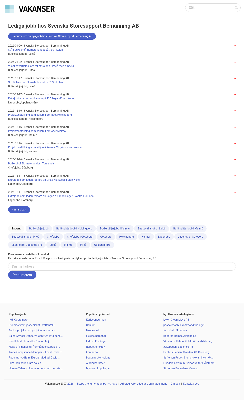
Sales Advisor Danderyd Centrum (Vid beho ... (36, 336)
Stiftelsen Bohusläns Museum (181, 368)
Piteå (83, 244)
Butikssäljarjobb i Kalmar (115, 228)
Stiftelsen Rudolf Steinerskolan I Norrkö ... (188, 357)
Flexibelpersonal (96, 336)
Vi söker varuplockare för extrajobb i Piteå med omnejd (41, 66)
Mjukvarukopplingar (98, 368)
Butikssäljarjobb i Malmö (188, 228)
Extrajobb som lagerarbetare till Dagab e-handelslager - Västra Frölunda (51, 196)
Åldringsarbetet (95, 363)
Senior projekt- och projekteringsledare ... (33, 330)
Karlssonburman (96, 319)
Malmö (68, 244)
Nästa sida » (19, 209)
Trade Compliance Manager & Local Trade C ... (36, 352)
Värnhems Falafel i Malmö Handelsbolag (187, 341)
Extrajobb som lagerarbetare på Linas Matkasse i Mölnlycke (44, 179)
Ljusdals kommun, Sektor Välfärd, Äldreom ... (190, 363)
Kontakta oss (191, 383)
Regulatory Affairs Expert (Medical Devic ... (34, 357)
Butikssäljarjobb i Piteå (25, 236)
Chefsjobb (53, 236)
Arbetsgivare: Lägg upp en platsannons (143, 383)
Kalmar (146, 236)
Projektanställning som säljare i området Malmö (37, 131)
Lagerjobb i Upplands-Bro (27, 244)
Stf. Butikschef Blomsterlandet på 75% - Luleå (35, 49)
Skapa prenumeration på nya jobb (97, 383)
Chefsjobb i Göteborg (80, 236)
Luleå (53, 244)
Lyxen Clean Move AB (176, 319)
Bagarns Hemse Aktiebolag (179, 336)
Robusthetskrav (95, 346)
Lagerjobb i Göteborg (190, 236)
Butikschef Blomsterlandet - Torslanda (31, 163)
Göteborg (105, 236)
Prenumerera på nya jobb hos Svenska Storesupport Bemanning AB (52, 36)
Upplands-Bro (102, 244)
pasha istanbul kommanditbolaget (183, 325)
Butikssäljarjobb (38, 228)
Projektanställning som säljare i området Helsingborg (40, 114)
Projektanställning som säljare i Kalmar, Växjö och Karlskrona (45, 147)
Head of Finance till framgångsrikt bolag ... (34, 346)
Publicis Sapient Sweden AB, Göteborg (186, 352)
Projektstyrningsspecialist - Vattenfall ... (32, 325)
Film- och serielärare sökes (25, 363)
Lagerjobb (164, 236)
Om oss (175, 383)
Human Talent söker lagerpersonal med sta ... (36, 368)
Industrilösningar (96, 341)
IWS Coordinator (18, 319)
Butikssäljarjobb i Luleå (152, 228)
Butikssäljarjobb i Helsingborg (74, 228)
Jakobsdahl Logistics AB (178, 346)
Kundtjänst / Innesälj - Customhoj (29, 341)
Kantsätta (92, 352)
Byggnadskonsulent (98, 357)
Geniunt (90, 325)
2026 (70, 383)
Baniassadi (92, 330)
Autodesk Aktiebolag (175, 330)
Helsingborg (126, 236)
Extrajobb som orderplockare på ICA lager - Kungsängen (41, 98)
